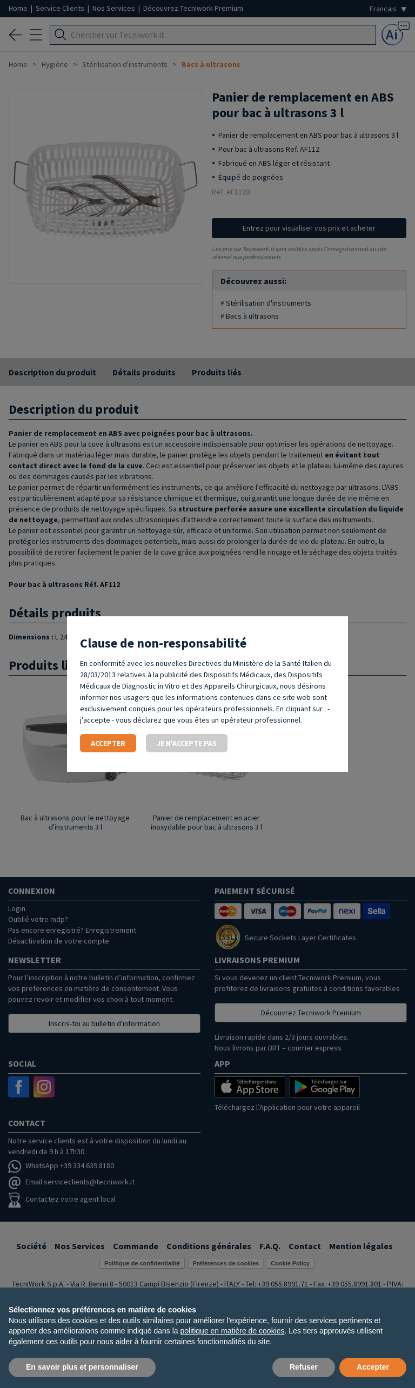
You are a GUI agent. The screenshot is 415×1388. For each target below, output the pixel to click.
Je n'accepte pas (187, 743)
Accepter (108, 743)
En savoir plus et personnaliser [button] (82, 1367)
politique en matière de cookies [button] (232, 1330)
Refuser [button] (304, 1367)
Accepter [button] (373, 1367)
